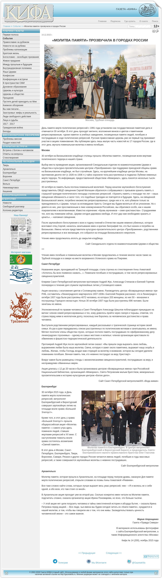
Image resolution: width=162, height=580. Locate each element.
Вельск (6, 184)
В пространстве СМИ (14, 83)
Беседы (7, 131)
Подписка (115, 21)
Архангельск (9, 169)
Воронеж (7, 176)
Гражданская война (13, 127)
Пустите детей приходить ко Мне (20, 101)
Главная (102, 21)
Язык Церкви (9, 72)
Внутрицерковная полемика (17, 68)
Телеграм (63, 562)
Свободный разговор (13, 206)
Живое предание (11, 60)
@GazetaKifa (138, 562)
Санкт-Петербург (11, 180)
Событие (17, 26)
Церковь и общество (13, 94)
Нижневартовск (11, 187)
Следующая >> (114, 553)
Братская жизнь (11, 53)
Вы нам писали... (11, 109)
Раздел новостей (11, 142)
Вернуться (153, 556)
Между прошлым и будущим (17, 64)
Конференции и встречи (15, 79)
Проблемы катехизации (15, 49)
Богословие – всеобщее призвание (21, 57)
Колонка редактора (13, 210)
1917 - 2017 (9, 124)
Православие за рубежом (16, 42)
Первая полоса (10, 34)
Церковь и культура (13, 90)
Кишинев (7, 191)
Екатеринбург (10, 172)
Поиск (155, 21)
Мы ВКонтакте (99, 562)
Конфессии (8, 75)
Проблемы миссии (12, 139)
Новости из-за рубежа (14, 46)
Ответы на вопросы (13, 154)
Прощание (8, 98)
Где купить (130, 21)
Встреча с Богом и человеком (18, 150)
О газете (144, 21)
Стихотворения (11, 157)
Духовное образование (15, 86)
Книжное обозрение (13, 105)
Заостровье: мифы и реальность (20, 112)
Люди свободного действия (17, 116)
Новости (7, 203)
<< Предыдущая (86, 553)
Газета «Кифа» (126, 9)
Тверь (6, 165)
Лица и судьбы (10, 120)
